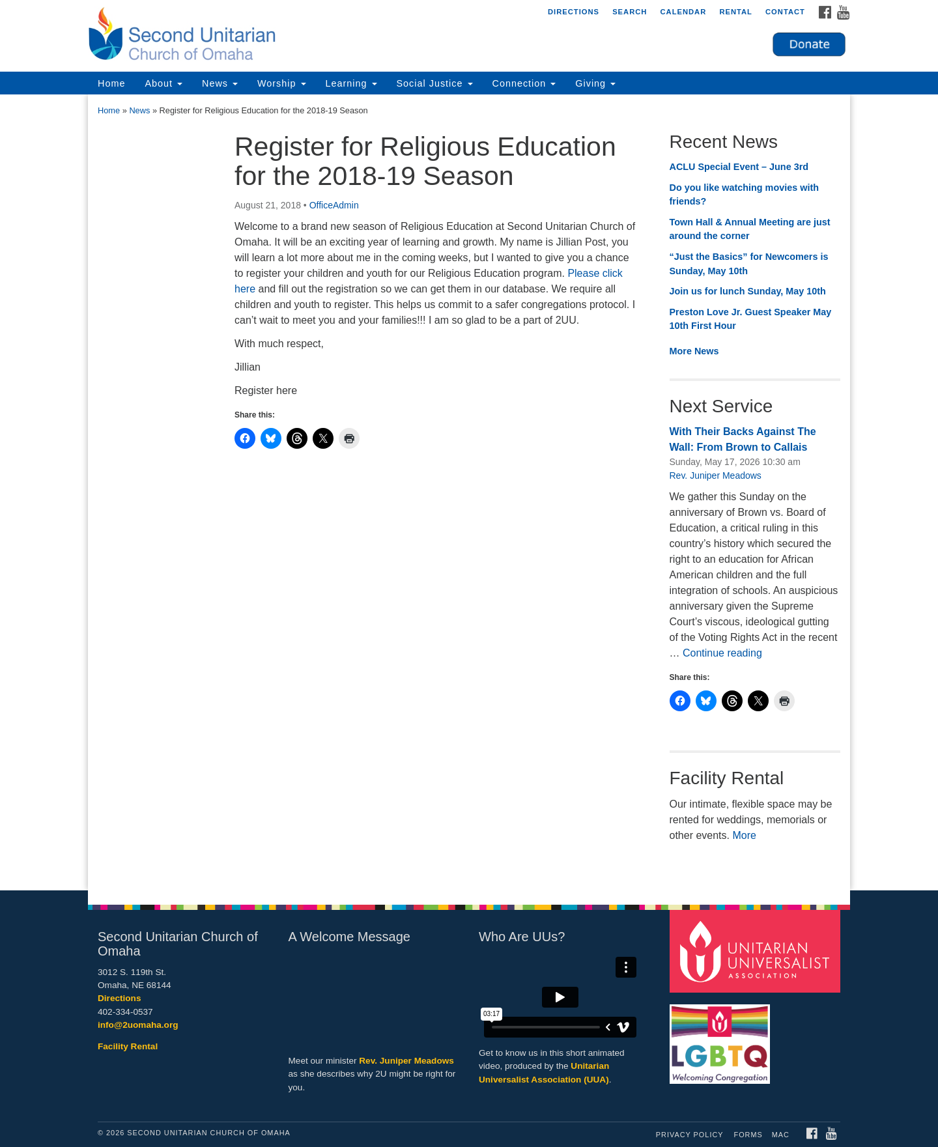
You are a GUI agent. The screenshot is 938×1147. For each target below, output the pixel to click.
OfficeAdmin (334, 205)
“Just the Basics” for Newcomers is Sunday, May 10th (749, 263)
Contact (785, 12)
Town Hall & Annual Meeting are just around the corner (750, 229)
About (163, 83)
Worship (281, 83)
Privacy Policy (690, 1135)
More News (694, 351)
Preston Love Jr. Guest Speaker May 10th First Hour (751, 319)
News (220, 83)
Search (629, 12)
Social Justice (435, 83)
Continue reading (722, 652)
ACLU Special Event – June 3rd (739, 167)
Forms (748, 1135)
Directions (573, 12)
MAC (780, 1135)
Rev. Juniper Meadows (715, 475)
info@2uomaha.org (138, 1025)
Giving (595, 83)
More (744, 835)
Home (111, 83)
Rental (735, 12)
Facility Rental (128, 1046)
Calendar (683, 12)
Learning (351, 83)
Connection (524, 83)
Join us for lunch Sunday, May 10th (748, 291)
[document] (469, 492)
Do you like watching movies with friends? (744, 194)
